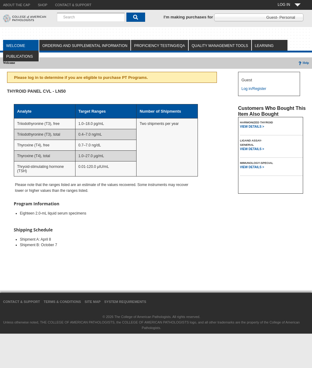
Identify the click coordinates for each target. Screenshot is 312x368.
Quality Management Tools (220, 46)
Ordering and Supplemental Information (84, 46)
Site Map (93, 302)
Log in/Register (253, 89)
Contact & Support (21, 302)
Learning (264, 46)
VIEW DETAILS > (252, 126)
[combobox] (91, 17)
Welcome (15, 46)
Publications (19, 56)
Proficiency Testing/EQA (159, 46)
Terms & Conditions (62, 302)
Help (303, 62)
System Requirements (125, 302)
